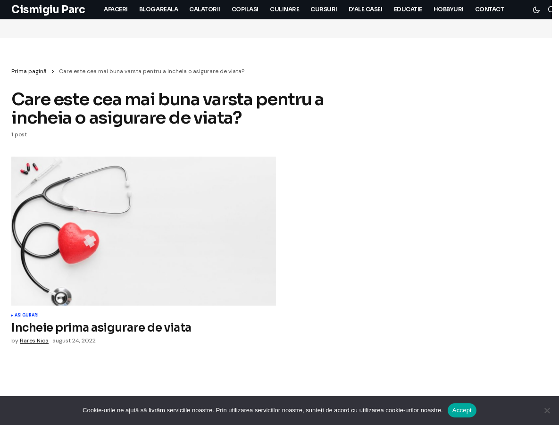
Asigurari (27, 315)
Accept (462, 410)
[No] (547, 410)
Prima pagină (29, 71)
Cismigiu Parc (48, 9)
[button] (536, 9)
